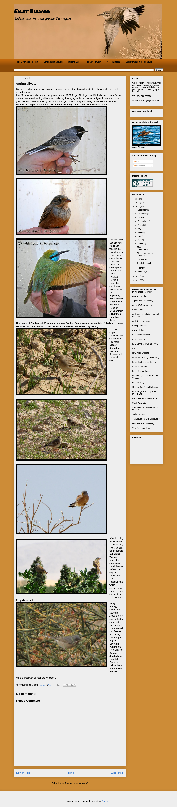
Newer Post (23, 772)
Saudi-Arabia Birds (140, 403)
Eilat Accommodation (141, 335)
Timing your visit (93, 62)
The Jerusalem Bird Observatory (146, 419)
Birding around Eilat (53, 62)
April (140, 240)
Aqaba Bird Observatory (142, 301)
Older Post (117, 772)
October (141, 217)
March (141, 244)
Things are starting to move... (145, 254)
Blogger (105, 801)
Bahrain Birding (139, 310)
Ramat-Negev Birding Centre (144, 398)
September (143, 221)
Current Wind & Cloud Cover (139, 62)
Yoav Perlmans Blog (141, 428)
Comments (140, 166)
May (140, 236)
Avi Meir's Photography (142, 305)
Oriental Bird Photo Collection (145, 387)
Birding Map (74, 62)
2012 (137, 276)
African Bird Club (139, 296)
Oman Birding (138, 382)
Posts (137, 161)
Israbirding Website (140, 353)
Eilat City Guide (139, 339)
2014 (137, 203)
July (140, 229)
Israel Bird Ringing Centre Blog (145, 357)
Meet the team (113, 62)
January (141, 271)
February (142, 268)
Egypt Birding (138, 330)
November (142, 214)
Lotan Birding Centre (141, 371)
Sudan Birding (138, 414)
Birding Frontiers (139, 326)
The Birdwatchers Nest (27, 62)
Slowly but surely (144, 263)
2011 (137, 280)
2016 (137, 199)
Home (70, 772)
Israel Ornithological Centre (144, 362)
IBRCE (135, 348)
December (142, 210)
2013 (137, 206)
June (140, 232)
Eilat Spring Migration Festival (145, 344)
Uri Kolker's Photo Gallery (143, 423)
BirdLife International (141, 321)
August (141, 225)
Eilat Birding (32, 11)
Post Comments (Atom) (76, 783)
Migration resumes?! (142, 248)
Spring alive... (143, 259)
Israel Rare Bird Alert (141, 366)
